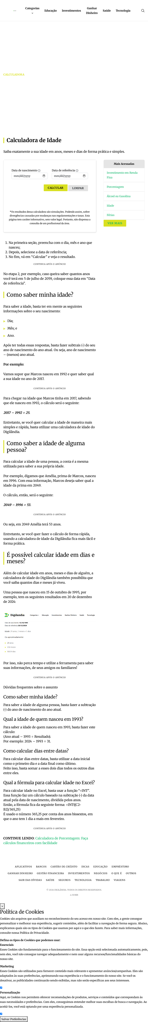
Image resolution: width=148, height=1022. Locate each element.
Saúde (107, 10)
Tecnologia (123, 10)
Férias (110, 215)
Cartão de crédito (64, 866)
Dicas (85, 866)
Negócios (100, 873)
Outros (131, 873)
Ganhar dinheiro (20, 873)
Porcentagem (115, 186)
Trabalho (103, 880)
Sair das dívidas (30, 880)
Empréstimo (120, 866)
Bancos (41, 866)
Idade (110, 205)
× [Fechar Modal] (2, 906)
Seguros (64, 880)
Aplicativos (23, 866)
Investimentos (71, 10)
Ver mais (115, 223)
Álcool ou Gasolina (119, 196)
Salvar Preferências (13, 1019)
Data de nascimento (30, 174)
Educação (50, 10)
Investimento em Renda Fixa (122, 175)
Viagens (119, 880)
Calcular (56, 187)
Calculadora (13, 74)
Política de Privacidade (34, 932)
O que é (116, 873)
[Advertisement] (74, 108)
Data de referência (70, 174)
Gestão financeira (50, 873)
